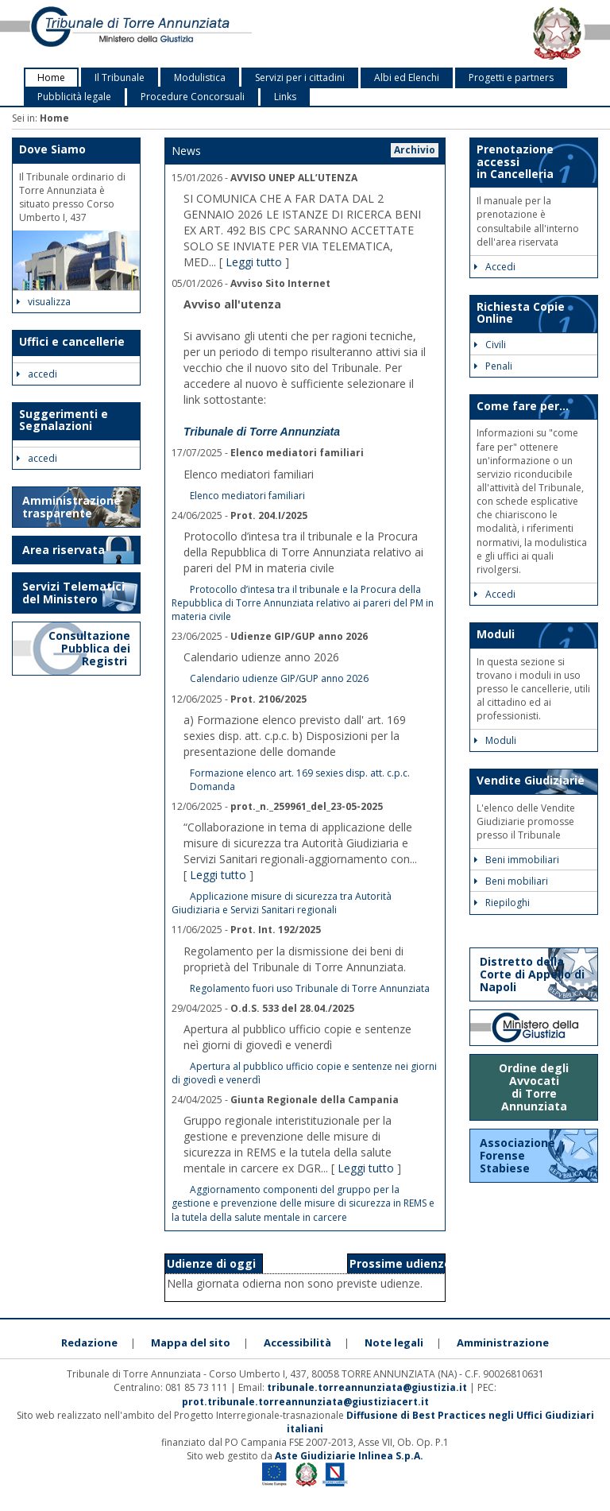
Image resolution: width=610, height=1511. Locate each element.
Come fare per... (523, 405)
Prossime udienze (400, 1263)
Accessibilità (297, 1342)
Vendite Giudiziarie (531, 780)
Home (51, 77)
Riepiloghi (502, 902)
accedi (37, 374)
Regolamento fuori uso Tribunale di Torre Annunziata (310, 988)
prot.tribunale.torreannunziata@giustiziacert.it (305, 1401)
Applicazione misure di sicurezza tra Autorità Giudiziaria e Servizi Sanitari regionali (282, 902)
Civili (490, 344)
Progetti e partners (511, 77)
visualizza (44, 301)
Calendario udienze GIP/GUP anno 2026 (279, 678)
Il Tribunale (120, 77)
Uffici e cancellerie (72, 341)
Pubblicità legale (74, 96)
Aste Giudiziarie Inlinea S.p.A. (349, 1456)
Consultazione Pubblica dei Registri (89, 648)
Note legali (394, 1342)
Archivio (414, 150)
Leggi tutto (254, 261)
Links (285, 96)
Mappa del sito (190, 1342)
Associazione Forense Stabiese (517, 1155)
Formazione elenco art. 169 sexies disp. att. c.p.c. (300, 773)
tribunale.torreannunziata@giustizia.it (368, 1387)
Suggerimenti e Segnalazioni (63, 419)
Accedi (494, 266)
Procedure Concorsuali (193, 96)
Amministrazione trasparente (71, 507)
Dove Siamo (52, 149)
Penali (493, 366)
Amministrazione (503, 1342)
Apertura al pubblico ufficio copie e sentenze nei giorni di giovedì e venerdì (304, 1073)
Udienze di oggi (211, 1263)
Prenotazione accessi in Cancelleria (515, 161)
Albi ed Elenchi (406, 77)
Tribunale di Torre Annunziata (261, 431)
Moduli (496, 633)
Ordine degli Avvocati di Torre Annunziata (534, 1087)
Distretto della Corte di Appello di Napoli (532, 974)
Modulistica (200, 77)
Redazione (89, 1342)
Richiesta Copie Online (521, 312)
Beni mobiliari (511, 881)
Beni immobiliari (516, 859)
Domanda (212, 786)
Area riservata (63, 549)
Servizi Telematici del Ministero (73, 592)
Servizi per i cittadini (300, 77)
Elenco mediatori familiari (247, 495)
